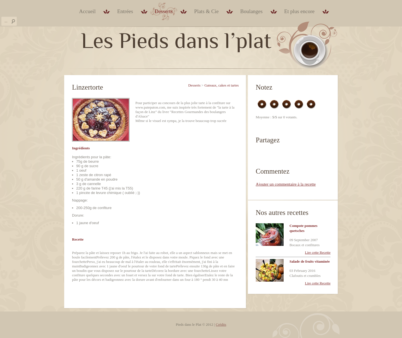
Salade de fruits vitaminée (309, 261)
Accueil (87, 11)
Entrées (125, 11)
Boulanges (251, 11)
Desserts (164, 11)
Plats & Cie (206, 11)
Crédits (221, 324)
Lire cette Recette (318, 252)
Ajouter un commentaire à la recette (286, 184)
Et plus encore (299, 11)
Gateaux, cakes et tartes (221, 85)
